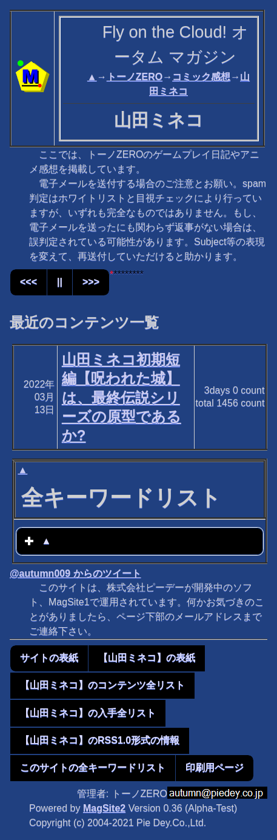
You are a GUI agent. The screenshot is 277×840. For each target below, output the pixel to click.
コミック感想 (201, 77)
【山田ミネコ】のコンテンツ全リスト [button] (102, 685)
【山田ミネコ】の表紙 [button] (146, 658)
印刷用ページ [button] (214, 767)
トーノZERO (134, 77)
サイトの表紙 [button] (49, 658)
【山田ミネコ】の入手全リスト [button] (88, 713)
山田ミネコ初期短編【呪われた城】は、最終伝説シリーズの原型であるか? (121, 397)
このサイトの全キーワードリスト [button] (92, 767)
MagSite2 (104, 808)
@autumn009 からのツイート (75, 573)
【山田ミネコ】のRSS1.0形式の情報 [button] (99, 740)
